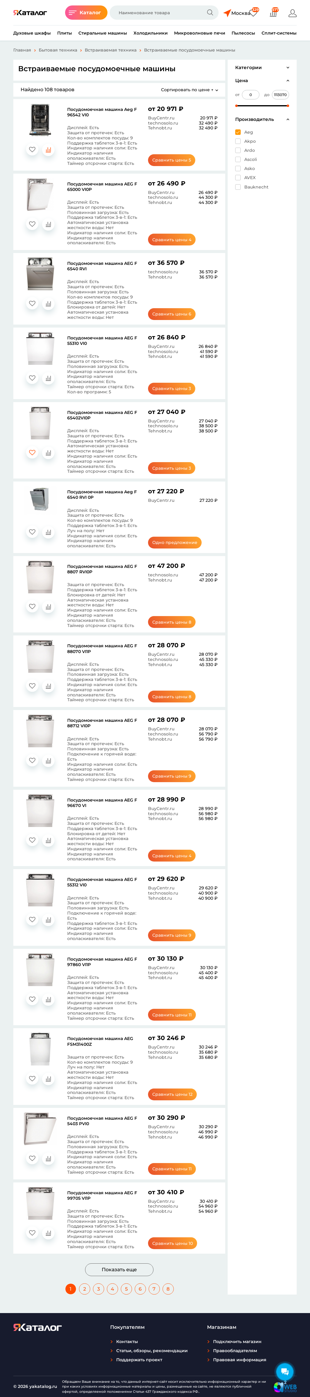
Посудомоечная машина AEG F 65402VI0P (102, 415)
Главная (22, 50)
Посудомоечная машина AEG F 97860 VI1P (102, 961)
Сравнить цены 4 (176, 239)
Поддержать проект (139, 1359)
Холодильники (151, 33)
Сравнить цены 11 (176, 1015)
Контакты (127, 1341)
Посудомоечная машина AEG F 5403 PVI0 (102, 1120)
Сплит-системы (279, 33)
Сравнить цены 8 (176, 622)
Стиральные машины (102, 33)
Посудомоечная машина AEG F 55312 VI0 (102, 882)
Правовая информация (239, 1359)
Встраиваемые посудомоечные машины (189, 50)
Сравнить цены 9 (176, 776)
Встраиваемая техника (111, 50)
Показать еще (119, 1269)
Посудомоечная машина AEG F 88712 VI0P (102, 723)
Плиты (64, 33)
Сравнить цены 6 (176, 314)
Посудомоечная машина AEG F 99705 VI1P (102, 1195)
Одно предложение (176, 542)
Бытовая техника (58, 50)
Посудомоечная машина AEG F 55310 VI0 (102, 340)
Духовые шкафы (32, 33)
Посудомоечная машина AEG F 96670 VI (102, 802)
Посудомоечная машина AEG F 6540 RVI (102, 266)
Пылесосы (243, 33)
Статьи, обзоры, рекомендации (152, 1350)
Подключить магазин (237, 1341)
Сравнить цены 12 (176, 1094)
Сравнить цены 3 (176, 388)
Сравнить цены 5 (176, 160)
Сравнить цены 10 (176, 1243)
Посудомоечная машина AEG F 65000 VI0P (102, 186)
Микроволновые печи (199, 33)
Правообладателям (235, 1350)
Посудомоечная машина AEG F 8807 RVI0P (102, 569)
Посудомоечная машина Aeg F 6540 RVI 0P (102, 494)
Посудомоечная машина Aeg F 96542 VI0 (102, 112)
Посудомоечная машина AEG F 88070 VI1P (102, 648)
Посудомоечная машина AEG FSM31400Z (100, 1041)
